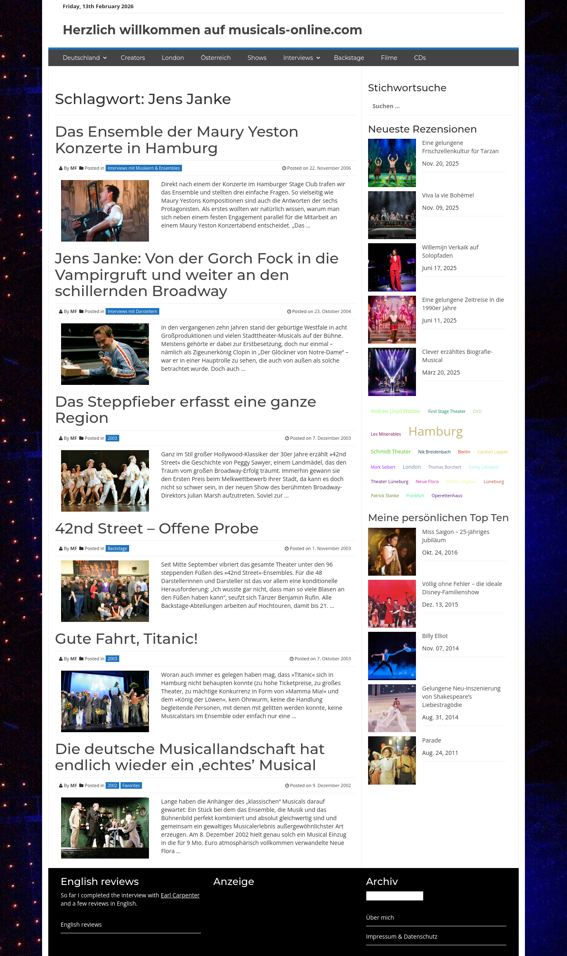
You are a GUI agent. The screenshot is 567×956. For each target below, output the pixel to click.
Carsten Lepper (492, 452)
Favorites (131, 785)
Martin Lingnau (461, 481)
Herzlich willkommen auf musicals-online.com (212, 30)
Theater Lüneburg (390, 481)
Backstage (349, 58)
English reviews (81, 924)
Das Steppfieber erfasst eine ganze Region (186, 409)
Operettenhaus (447, 495)
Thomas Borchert (444, 467)
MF (73, 168)
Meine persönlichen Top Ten (438, 518)
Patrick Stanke (385, 495)
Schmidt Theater (391, 451)
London (173, 58)
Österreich (216, 58)
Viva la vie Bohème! (448, 195)
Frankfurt (415, 495)
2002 (112, 785)
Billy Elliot (435, 636)
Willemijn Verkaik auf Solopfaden (450, 251)
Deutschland (81, 58)
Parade (431, 740)
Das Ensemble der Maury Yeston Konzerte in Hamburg (177, 139)
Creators (133, 58)
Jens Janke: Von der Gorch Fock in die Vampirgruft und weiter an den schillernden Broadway (197, 274)
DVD (477, 411)
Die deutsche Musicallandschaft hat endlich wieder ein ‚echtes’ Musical (190, 757)
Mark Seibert (383, 467)
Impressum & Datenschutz (401, 936)
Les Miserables (386, 434)
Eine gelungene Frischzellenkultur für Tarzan (460, 147)
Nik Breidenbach (434, 452)
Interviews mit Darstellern (132, 311)
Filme (389, 58)
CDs (420, 58)
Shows (257, 58)
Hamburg (436, 430)
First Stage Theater (447, 411)
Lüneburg (494, 481)
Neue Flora (427, 481)
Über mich (380, 917)
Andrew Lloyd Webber (396, 411)
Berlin (464, 451)
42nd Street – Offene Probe (157, 528)
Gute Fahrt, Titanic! (126, 638)
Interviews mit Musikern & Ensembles (144, 168)
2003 (112, 438)
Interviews (298, 58)
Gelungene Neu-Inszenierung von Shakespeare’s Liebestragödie (461, 696)
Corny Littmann (484, 467)
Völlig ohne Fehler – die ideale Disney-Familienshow (462, 588)
